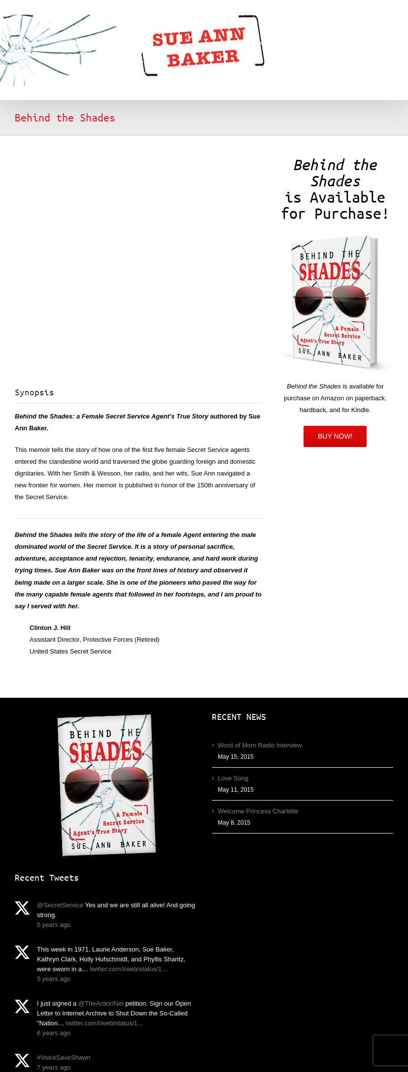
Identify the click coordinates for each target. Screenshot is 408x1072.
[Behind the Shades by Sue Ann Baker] (335, 235)
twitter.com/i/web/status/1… (129, 969)
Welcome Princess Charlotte (258, 811)
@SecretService (60, 905)
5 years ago (53, 924)
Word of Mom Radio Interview (260, 745)
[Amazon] (335, 436)
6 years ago (53, 1033)
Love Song (233, 778)
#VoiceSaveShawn (63, 1057)
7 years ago (53, 1067)
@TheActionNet (101, 1003)
